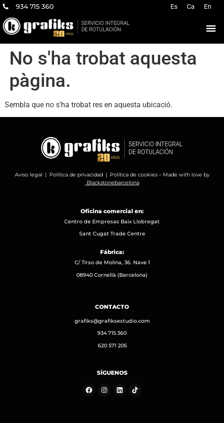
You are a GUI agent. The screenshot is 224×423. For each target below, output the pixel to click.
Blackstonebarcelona (113, 182)
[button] (211, 28)
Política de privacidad (76, 174)
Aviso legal (28, 174)
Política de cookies (133, 174)
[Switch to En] (207, 6)
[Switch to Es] (174, 6)
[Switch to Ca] (190, 6)
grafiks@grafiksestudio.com (112, 321)
